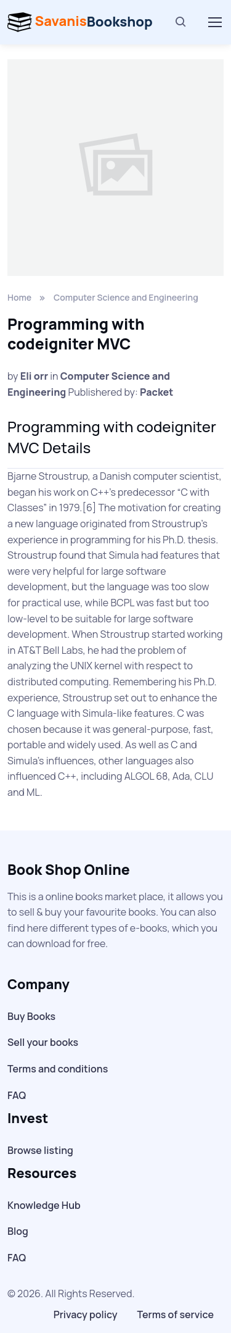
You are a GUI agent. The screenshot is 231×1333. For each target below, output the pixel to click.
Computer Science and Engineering (126, 297)
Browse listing (40, 1150)
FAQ (16, 1095)
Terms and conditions (57, 1069)
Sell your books (42, 1042)
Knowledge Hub (44, 1205)
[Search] (181, 22)
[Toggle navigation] (214, 22)
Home (19, 297)
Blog (17, 1231)
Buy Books (31, 1016)
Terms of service (175, 1314)
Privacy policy (86, 1314)
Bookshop (80, 22)
